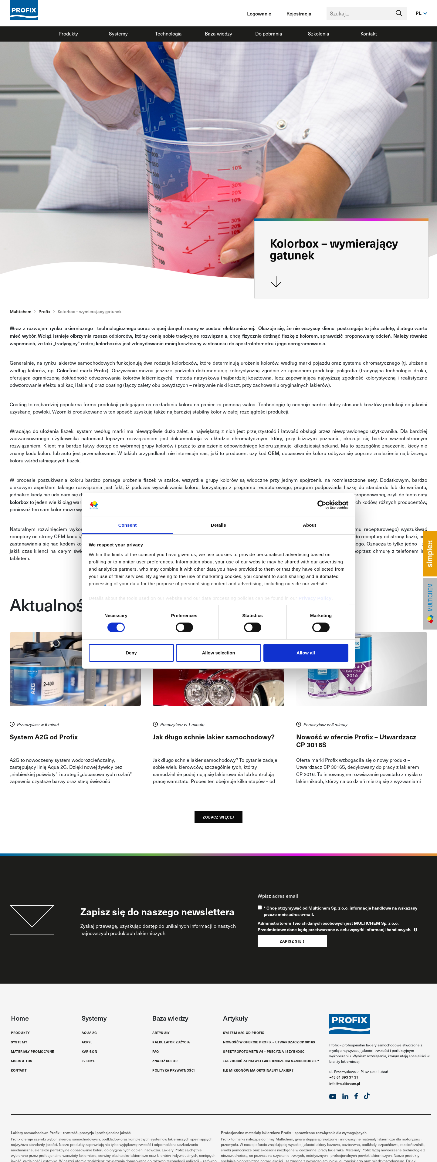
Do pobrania (268, 33)
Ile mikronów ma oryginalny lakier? (258, 1070)
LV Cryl (88, 1061)
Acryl (87, 1042)
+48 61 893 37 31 (343, 1077)
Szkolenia (318, 33)
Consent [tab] (127, 525)
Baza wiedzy (218, 33)
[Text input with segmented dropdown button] (367, 13)
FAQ (155, 1051)
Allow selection (218, 652)
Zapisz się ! (292, 941)
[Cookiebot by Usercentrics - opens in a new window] (321, 504)
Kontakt (369, 33)
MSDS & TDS (21, 1061)
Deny (131, 652)
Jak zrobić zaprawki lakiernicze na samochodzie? (271, 1061)
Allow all (305, 652)
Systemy (118, 33)
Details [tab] (218, 525)
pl (419, 13)
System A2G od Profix (243, 1032)
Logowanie (259, 13)
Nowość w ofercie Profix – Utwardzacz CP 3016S (269, 1042)
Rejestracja (298, 13)
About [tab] (309, 525)
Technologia (168, 33)
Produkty (68, 33)
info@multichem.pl (344, 1083)
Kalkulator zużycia (171, 1042)
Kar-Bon (89, 1051)
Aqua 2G (89, 1032)
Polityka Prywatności (173, 1070)
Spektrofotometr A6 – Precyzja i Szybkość (264, 1051)
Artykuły (161, 1032)
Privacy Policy (315, 598)
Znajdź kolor (165, 1061)
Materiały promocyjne (32, 1051)
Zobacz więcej (218, 817)
